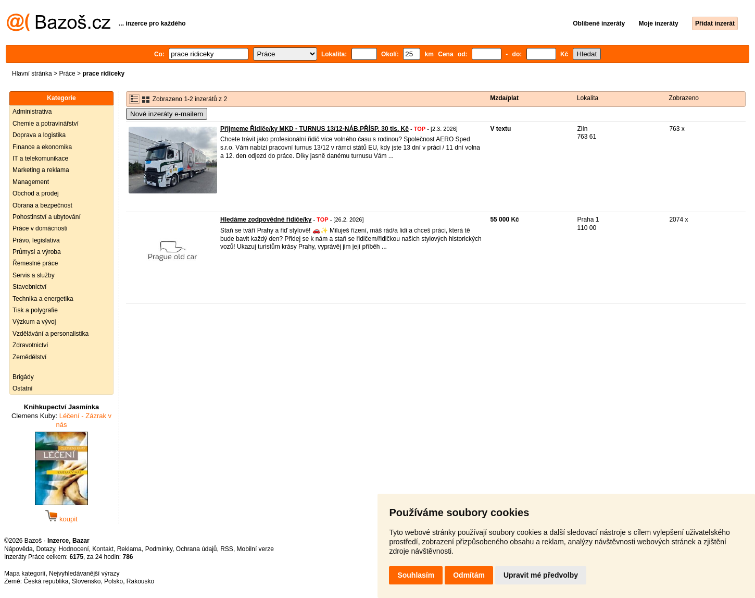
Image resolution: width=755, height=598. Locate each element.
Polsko (113, 581)
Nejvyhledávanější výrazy (84, 573)
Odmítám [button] (469, 575)
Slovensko (86, 581)
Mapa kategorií (24, 573)
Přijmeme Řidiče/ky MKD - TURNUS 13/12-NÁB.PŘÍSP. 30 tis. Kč (314, 128)
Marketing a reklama (40, 170)
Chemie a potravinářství (45, 123)
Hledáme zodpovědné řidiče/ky (265, 219)
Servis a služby (33, 275)
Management (30, 182)
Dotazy (45, 549)
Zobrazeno (684, 98)
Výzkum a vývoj (34, 321)
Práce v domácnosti (39, 228)
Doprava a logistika (39, 135)
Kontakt (103, 549)
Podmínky (158, 549)
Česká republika (45, 581)
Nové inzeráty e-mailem (166, 114)
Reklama (129, 549)
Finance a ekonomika (42, 147)
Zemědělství (29, 357)
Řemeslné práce (35, 263)
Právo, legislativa (36, 240)
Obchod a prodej (35, 193)
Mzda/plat (504, 98)
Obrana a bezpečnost (42, 205)
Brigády (23, 377)
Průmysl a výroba (36, 251)
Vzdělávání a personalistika (50, 333)
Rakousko (140, 581)
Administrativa (32, 111)
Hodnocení (74, 549)
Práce (67, 73)
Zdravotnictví (30, 345)
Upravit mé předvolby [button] (541, 575)
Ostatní (22, 388)
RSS (226, 549)
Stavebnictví (29, 286)
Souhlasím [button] (415, 575)
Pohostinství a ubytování (46, 217)
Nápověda (18, 549)
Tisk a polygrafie (35, 310)
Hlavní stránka (32, 73)
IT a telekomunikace (40, 158)
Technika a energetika (42, 298)
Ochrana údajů (196, 549)
